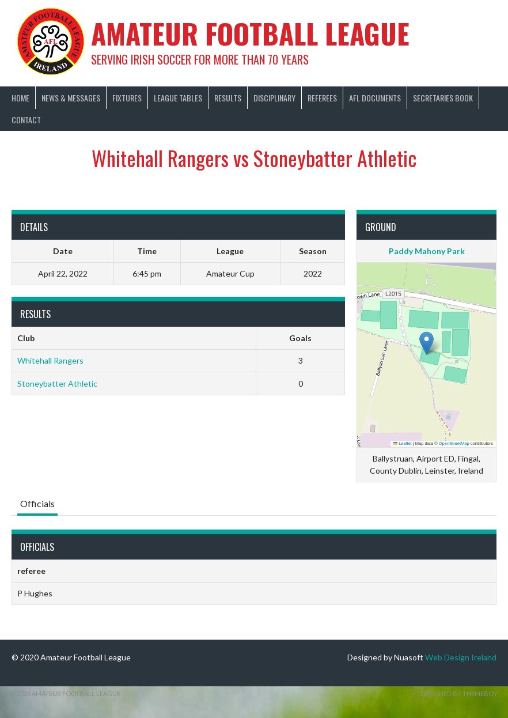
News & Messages (70, 98)
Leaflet (402, 443)
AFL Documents (375, 98)
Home (20, 98)
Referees (322, 98)
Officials (37, 503)
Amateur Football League (250, 33)
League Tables (178, 98)
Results (227, 98)
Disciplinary (274, 98)
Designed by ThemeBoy (459, 693)
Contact (26, 120)
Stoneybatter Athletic (57, 383)
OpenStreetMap (454, 443)
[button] (426, 343)
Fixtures (127, 98)
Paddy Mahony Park (427, 251)
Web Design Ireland (460, 657)
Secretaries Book (443, 98)
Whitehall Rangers (50, 360)
